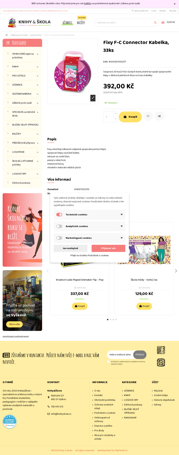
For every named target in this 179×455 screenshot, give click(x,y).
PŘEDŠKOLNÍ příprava (23, 143)
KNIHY (15, 67)
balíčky (88, 3)
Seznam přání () (139, 10)
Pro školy (99, 430)
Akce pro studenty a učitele (104, 437)
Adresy (157, 405)
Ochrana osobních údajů (103, 406)
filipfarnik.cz (121, 450)
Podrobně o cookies (104, 413)
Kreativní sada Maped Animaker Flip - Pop (79, 280)
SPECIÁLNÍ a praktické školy (23, 114)
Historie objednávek (164, 400)
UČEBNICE (17, 85)
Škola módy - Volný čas (144, 280)
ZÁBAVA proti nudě (22, 103)
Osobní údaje (161, 395)
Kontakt (162, 10)
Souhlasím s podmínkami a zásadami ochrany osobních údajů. (128, 363)
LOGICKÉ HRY (19, 174)
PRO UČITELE (19, 76)
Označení (52, 189)
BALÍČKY (16, 134)
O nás (153, 10)
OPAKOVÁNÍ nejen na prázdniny (23, 56)
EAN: (105, 62)
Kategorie (19, 42)
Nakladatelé (130, 418)
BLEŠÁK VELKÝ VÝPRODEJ (25, 125)
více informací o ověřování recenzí (16, 336)
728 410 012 (57, 407)
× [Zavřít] (175, 4)
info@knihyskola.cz (61, 414)
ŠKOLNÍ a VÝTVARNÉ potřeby (22, 163)
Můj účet (172, 10)
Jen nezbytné (70, 248)
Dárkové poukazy (21, 183)
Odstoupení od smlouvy (102, 419)
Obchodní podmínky (104, 400)
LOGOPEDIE (18, 152)
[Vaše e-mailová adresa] (120, 354)
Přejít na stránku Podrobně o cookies (89, 255)
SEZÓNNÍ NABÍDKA (21, 94)
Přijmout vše (108, 248)
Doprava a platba (103, 426)
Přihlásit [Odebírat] (140, 355)
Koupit (130, 117)
